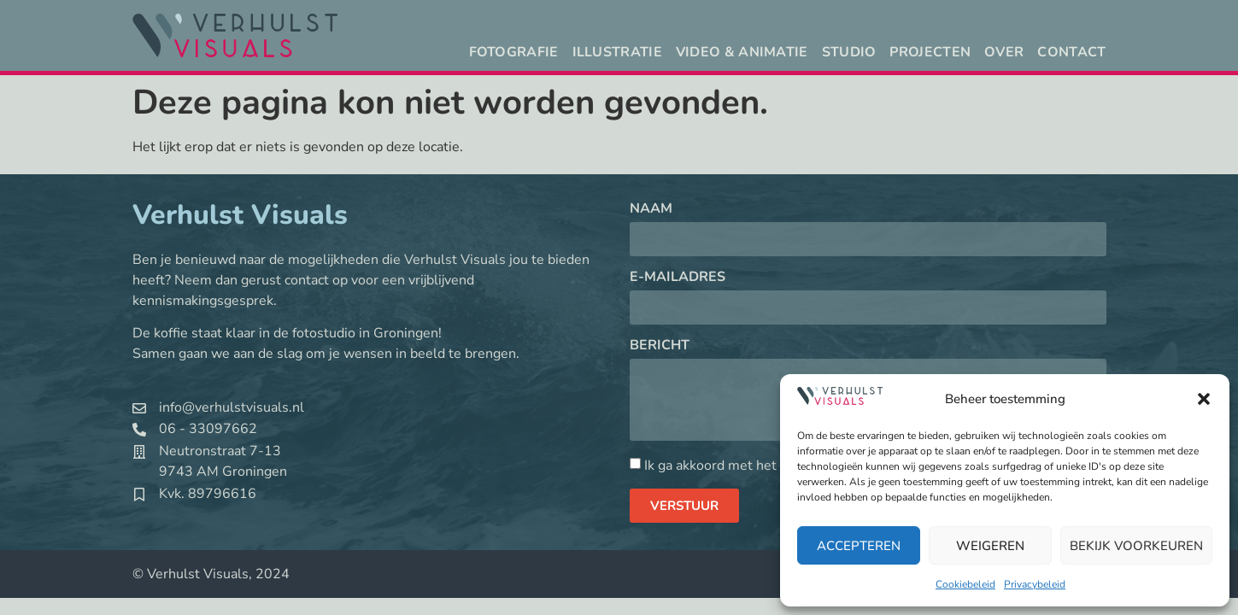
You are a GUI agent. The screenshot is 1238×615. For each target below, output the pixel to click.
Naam (651, 210)
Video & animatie (742, 52)
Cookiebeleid (965, 584)
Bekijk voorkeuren (1136, 545)
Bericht (659, 346)
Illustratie (617, 52)
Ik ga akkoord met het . (754, 465)
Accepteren (859, 545)
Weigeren (990, 545)
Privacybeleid (1034, 584)
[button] (1203, 398)
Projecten (930, 52)
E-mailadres (677, 278)
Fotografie (514, 52)
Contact (1071, 52)
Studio (849, 52)
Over (1004, 52)
